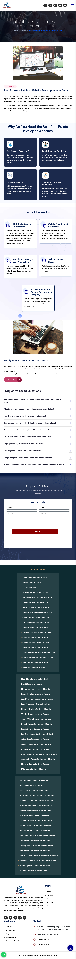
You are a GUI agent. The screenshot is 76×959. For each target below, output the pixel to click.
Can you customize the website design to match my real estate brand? (30, 423)
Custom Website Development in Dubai (36, 617)
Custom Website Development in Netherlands (36, 821)
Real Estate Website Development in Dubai (37, 632)
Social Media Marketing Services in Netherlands (37, 796)
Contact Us (10, 379)
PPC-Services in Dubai (30, 587)
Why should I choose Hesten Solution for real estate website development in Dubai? (32, 401)
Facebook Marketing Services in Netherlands (36, 806)
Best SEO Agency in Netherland (31, 786)
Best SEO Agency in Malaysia (31, 684)
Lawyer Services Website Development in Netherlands (39, 856)
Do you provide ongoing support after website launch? (24, 444)
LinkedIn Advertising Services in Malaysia (36, 709)
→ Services (49, 895)
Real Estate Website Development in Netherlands (37, 836)
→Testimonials (9, 930)
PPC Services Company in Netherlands (34, 791)
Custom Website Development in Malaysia (36, 719)
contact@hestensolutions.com (47, 934)
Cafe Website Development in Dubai (35, 638)
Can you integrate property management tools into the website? (28, 458)
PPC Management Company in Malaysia (35, 689)
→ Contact (49, 906)
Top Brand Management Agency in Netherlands (37, 801)
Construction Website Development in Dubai (38, 657)
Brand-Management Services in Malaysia (35, 704)
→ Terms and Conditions (12, 941)
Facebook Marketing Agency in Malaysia (35, 694)
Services (23, 30)
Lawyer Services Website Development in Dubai (39, 652)
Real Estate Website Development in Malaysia (37, 734)
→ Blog (6, 934)
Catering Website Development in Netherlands (36, 846)
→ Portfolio (49, 902)
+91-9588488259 (43, 939)
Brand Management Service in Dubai (35, 602)
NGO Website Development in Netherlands (35, 851)
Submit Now (35, 531)
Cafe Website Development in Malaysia (35, 739)
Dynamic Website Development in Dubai (36, 622)
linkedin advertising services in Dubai (35, 607)
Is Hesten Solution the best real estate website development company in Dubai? (34, 465)
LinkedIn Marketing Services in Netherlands (35, 811)
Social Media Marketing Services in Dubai (37, 597)
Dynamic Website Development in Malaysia (36, 724)
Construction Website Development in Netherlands (38, 861)
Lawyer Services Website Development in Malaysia (39, 754)
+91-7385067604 (43, 944)
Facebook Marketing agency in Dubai (35, 592)
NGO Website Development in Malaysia (35, 749)
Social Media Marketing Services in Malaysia (37, 699)
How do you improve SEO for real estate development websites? (28, 437)
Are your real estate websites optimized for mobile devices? (26, 430)
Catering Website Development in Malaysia (36, 744)
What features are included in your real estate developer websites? (29, 409)
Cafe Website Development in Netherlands (35, 841)
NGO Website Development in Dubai (35, 647)
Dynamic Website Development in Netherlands (36, 826)
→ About (48, 892)
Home (16, 30)
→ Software (8, 927)
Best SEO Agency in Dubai (31, 582)
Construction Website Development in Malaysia (38, 759)
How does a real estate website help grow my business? (25, 416)
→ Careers (49, 899)
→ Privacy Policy (10, 937)
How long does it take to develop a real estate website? (24, 451)
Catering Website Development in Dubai (36, 643)
